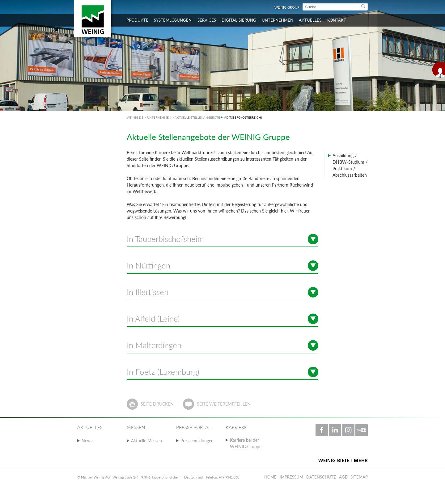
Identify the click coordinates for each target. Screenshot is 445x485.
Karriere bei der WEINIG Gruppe (245, 443)
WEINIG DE (135, 117)
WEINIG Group (286, 7)
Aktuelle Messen (146, 440)
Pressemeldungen (197, 440)
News (87, 440)
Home (270, 476)
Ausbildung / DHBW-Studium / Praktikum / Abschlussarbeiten (350, 165)
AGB (343, 476)
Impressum (291, 476)
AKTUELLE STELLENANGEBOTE (197, 117)
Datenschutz (321, 476)
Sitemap (359, 476)
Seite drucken (157, 404)
